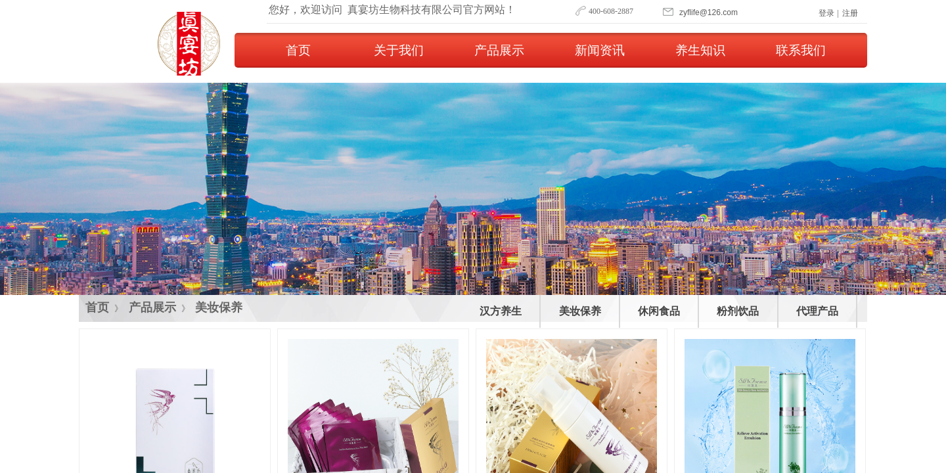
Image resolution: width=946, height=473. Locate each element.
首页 (298, 50)
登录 (826, 13)
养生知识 (700, 50)
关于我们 (399, 50)
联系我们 (801, 50)
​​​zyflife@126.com (708, 12)
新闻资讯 (600, 50)
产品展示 (499, 50)
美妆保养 (218, 307)
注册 (850, 13)
